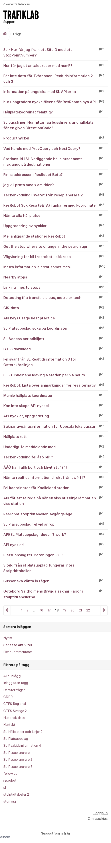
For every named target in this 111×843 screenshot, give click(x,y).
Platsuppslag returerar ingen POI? (55, 554)
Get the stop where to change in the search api (55, 246)
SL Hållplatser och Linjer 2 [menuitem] (22, 732)
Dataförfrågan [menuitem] (14, 690)
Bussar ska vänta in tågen (55, 580)
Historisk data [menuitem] (14, 718)
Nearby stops (55, 276)
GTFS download (55, 348)
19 (64, 610)
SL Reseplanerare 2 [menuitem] (17, 760)
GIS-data (55, 307)
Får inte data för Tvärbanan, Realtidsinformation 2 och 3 (55, 78)
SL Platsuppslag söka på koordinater (55, 328)
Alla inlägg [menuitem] (12, 676)
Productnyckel (55, 137)
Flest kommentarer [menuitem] (17, 652)
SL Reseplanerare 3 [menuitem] (17, 767)
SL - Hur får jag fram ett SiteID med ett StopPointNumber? (55, 52)
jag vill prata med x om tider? (55, 184)
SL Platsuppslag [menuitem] (15, 739)
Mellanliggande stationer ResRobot (55, 236)
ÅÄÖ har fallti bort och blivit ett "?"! (55, 467)
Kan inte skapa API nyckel (55, 405)
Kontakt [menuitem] (9, 725)
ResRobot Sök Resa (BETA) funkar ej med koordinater (55, 205)
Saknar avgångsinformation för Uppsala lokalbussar (55, 426)
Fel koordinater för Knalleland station (55, 487)
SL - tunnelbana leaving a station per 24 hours (55, 374)
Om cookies (98, 818)
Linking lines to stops (55, 287)
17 (49, 610)
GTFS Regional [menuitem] (14, 704)
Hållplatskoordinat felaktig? (55, 111)
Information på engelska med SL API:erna (55, 91)
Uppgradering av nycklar (55, 225)
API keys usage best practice (55, 317)
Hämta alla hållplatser (55, 215)
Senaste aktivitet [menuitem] (17, 645)
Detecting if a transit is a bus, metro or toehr (55, 297)
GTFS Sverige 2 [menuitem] (15, 711)
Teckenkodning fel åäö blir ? (55, 456)
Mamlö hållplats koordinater (55, 395)
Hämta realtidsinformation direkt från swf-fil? (55, 477)
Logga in (100, 813)
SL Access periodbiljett (55, 338)
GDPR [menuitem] (8, 697)
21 (80, 610)
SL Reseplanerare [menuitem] (16, 753)
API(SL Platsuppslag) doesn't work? (55, 534)
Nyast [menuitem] (7, 638)
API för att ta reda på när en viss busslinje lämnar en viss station (55, 500)
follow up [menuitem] (10, 774)
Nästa (104, 610)
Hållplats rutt (55, 436)
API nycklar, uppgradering (55, 415)
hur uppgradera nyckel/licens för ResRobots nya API (55, 101)
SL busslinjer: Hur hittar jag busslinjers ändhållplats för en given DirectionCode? (55, 125)
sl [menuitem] (4, 788)
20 (73, 610)
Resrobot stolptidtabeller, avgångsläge (55, 513)
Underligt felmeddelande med (55, 446)
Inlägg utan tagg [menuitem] (15, 683)
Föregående (7, 610)
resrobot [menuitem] (9, 780)
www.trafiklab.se (16, 4)
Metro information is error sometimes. (55, 266)
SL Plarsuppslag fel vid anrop (55, 524)
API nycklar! (55, 544)
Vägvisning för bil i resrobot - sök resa (55, 256)
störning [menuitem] (9, 801)
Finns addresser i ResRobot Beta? (55, 174)
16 (41, 610)
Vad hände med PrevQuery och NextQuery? (55, 148)
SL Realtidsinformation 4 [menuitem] (22, 746)
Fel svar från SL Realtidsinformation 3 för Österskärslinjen (55, 362)
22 (88, 610)
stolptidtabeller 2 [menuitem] (16, 795)
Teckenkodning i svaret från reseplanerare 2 (55, 194)
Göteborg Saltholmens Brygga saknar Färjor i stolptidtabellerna (55, 594)
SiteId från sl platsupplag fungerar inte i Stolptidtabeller (55, 568)
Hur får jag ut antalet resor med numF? (55, 65)
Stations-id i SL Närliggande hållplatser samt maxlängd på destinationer (55, 161)
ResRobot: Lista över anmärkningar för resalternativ (55, 385)
